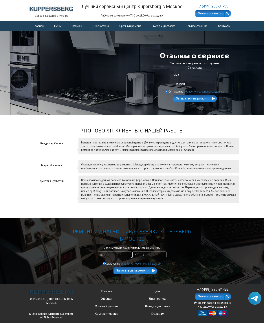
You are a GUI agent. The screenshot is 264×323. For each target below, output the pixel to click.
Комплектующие (197, 26)
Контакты (224, 26)
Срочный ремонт (130, 26)
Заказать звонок (210, 13)
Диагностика (100, 26)
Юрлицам (157, 313)
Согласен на (194, 91)
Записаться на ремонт (192, 98)
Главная (39, 26)
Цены (57, 26)
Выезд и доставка (163, 26)
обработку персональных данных (204, 91)
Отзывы (77, 26)
